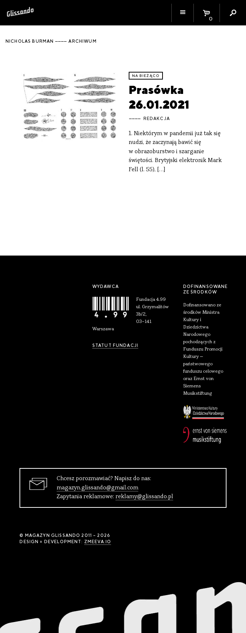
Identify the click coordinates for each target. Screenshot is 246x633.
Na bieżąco (146, 76)
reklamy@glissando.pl (144, 497)
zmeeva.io (97, 541)
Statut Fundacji (115, 345)
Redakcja (156, 118)
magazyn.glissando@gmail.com (97, 488)
